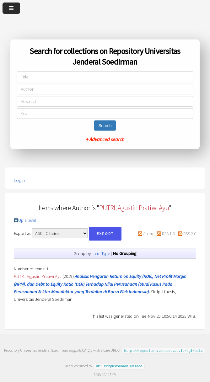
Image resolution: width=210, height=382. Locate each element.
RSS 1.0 (168, 233)
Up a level (27, 220)
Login (19, 180)
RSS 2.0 (189, 233)
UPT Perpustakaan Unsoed (119, 365)
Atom (148, 233)
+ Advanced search (105, 139)
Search (104, 125)
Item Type (101, 253)
